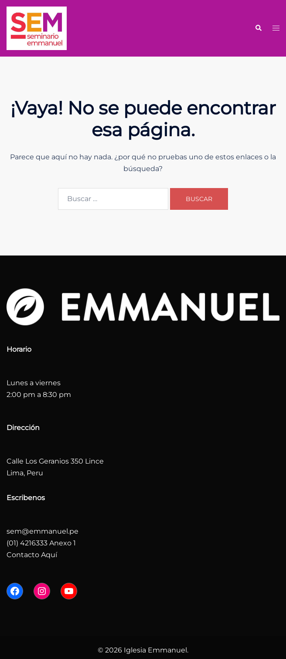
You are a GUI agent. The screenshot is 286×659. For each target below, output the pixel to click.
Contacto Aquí (32, 555)
